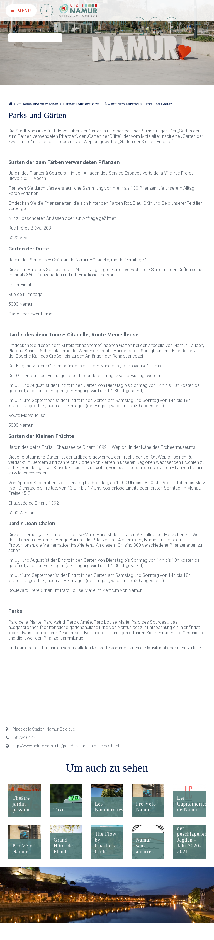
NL (190, 23)
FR (182, 23)
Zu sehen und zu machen (37, 104)
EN (206, 23)
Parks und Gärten (157, 104)
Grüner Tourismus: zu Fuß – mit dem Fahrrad (101, 104)
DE (198, 23)
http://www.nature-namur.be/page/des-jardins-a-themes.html (62, 746)
